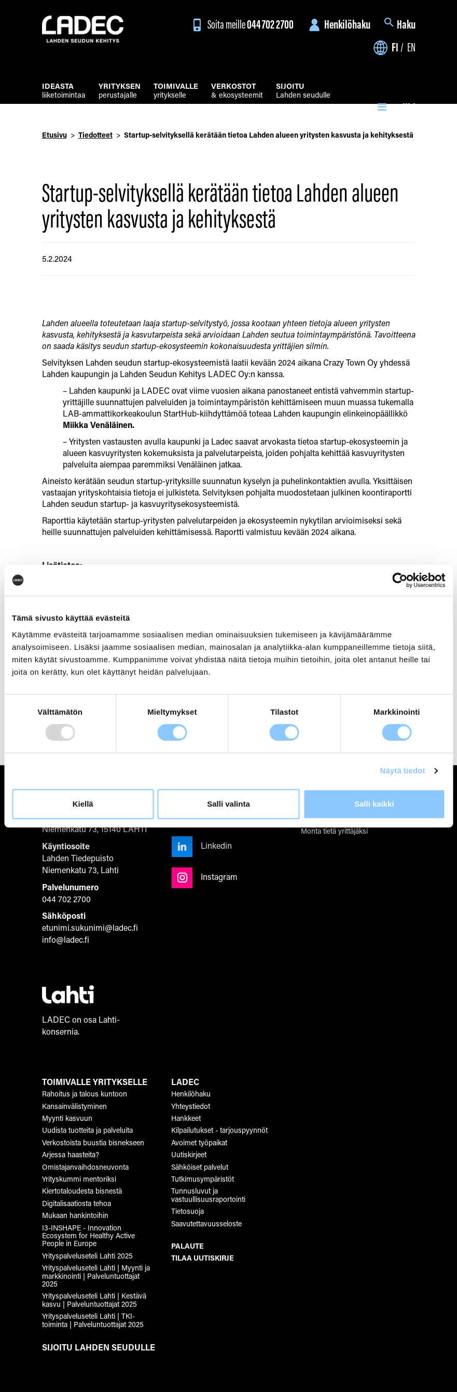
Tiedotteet (95, 135)
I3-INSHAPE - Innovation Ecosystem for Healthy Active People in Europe (88, 1236)
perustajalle (120, 91)
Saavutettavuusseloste (206, 1223)
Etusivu (54, 135)
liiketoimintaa (64, 91)
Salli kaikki (374, 803)
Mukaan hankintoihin (75, 1215)
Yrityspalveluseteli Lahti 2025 (87, 1256)
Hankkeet (186, 1118)
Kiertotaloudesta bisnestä (82, 1191)
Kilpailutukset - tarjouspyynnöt (219, 1130)
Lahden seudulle (303, 91)
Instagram (205, 876)
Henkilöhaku (338, 24)
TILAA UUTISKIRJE (202, 1258)
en (411, 47)
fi (395, 47)
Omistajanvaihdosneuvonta (85, 1167)
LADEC (185, 1082)
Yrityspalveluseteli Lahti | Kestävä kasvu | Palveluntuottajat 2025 (94, 1299)
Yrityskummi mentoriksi (79, 1179)
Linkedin (202, 845)
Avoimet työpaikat (199, 1142)
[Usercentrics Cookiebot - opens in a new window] (399, 580)
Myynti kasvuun (67, 1118)
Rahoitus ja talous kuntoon (84, 1094)
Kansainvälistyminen (74, 1106)
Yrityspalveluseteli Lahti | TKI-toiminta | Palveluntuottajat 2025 (93, 1320)
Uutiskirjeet (188, 1154)
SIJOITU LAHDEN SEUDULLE (98, 1347)
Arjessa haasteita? (70, 1154)
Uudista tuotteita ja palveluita (87, 1130)
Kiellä (83, 803)
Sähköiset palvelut (199, 1167)
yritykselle (176, 91)
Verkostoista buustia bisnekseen (93, 1142)
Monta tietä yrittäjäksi (334, 831)
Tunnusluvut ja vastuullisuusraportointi (208, 1194)
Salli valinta (228, 803)
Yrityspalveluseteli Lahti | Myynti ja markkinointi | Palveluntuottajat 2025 (96, 1276)
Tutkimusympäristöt (202, 1179)
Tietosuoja (187, 1211)
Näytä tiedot (402, 770)
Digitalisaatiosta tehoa (76, 1203)
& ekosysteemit (237, 91)
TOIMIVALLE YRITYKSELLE (94, 1082)
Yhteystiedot (190, 1106)
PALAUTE (187, 1246)
